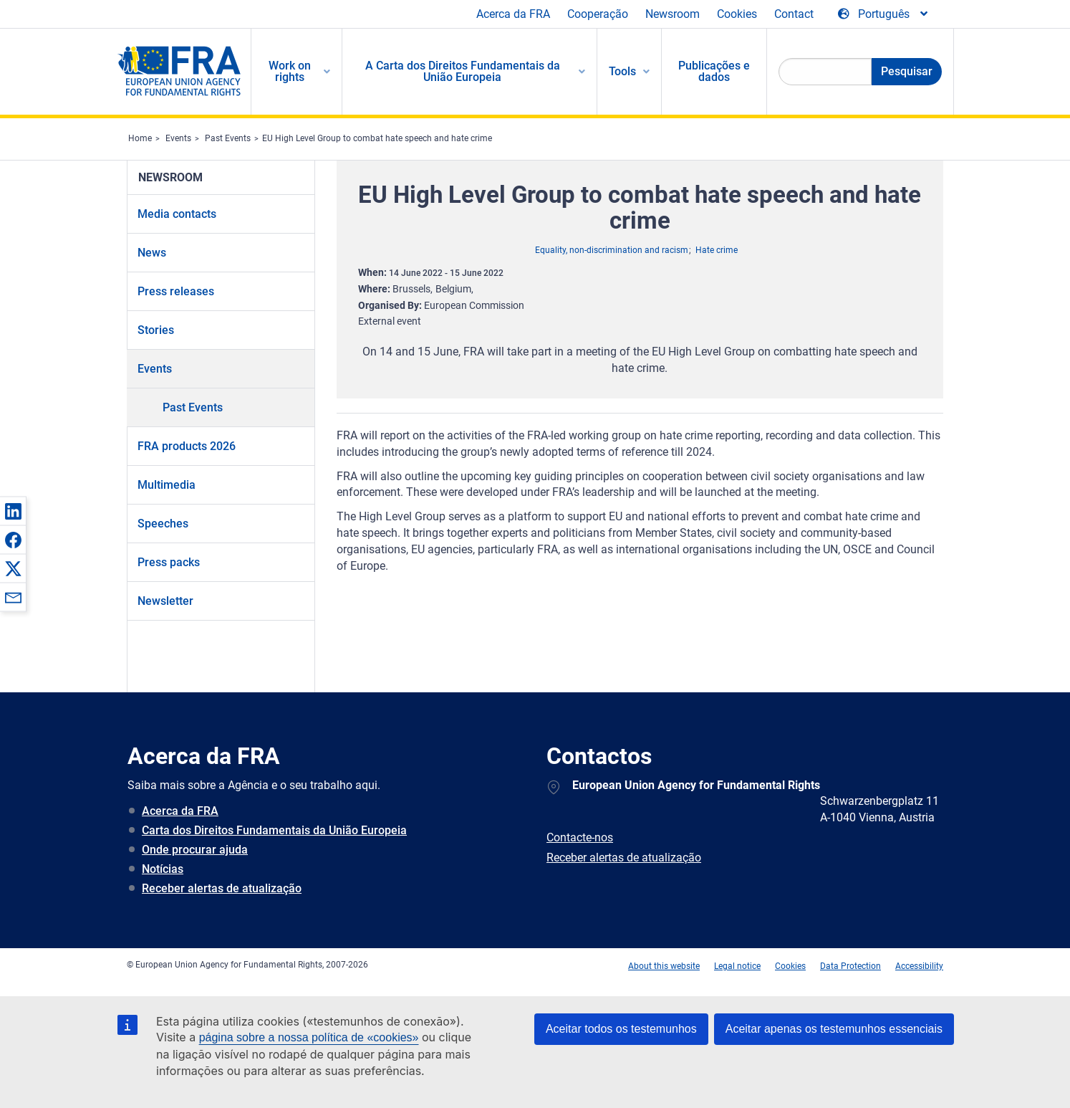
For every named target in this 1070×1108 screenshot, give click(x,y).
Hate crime (716, 250)
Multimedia (167, 485)
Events (178, 138)
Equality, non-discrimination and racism (611, 250)
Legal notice (737, 966)
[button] (13, 511)
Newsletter (165, 601)
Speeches (163, 523)
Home (140, 138)
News (152, 252)
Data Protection (850, 966)
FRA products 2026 (187, 446)
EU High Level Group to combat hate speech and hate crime (377, 138)
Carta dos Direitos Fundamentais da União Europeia (274, 830)
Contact (794, 14)
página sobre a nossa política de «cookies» (309, 1037)
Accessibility (919, 966)
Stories (156, 330)
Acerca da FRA (513, 14)
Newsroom (672, 14)
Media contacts (177, 214)
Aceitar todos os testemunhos (621, 1029)
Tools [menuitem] (622, 71)
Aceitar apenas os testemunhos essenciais (834, 1029)
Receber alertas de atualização (222, 888)
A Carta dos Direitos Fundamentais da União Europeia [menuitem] (462, 71)
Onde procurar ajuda (195, 849)
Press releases (176, 291)
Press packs (169, 562)
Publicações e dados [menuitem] (714, 71)
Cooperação (597, 14)
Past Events (228, 138)
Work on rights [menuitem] (290, 71)
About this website (664, 966)
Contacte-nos (579, 837)
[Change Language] (884, 14)
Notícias (162, 869)
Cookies (737, 14)
